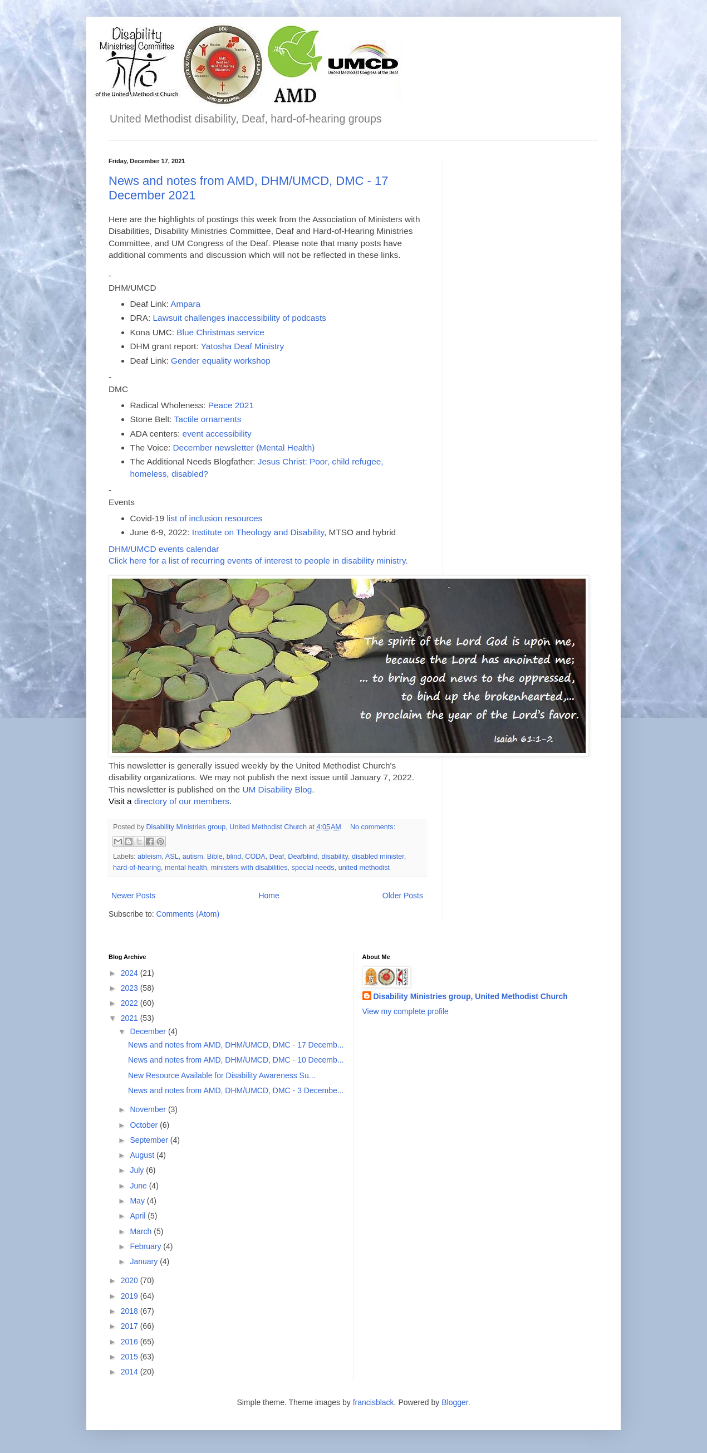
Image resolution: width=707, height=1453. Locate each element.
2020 (130, 1280)
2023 (130, 988)
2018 (130, 1311)
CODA (255, 856)
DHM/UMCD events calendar (164, 549)
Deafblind (302, 856)
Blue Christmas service (220, 332)
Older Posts (402, 895)
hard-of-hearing (137, 868)
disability (335, 856)
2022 (130, 1003)
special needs (313, 868)
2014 (130, 1371)
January (145, 1261)
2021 (130, 1018)
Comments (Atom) (188, 913)
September (150, 1140)
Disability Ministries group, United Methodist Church (471, 996)
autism (193, 856)
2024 (130, 972)
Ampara (185, 304)
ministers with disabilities (249, 868)
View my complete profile (405, 1011)
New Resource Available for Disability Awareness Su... (221, 1075)
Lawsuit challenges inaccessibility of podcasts (239, 317)
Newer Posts (133, 895)
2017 (130, 1326)
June (139, 1185)
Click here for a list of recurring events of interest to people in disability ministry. (258, 560)
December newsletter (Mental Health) (244, 447)
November (149, 1109)
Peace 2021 (231, 405)
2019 (130, 1295)
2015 (130, 1356)
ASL (172, 856)
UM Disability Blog (277, 789)
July (138, 1170)
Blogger (454, 1402)
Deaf (276, 856)
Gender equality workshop (221, 360)
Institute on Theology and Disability (256, 532)
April (139, 1215)
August (143, 1155)
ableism (149, 856)
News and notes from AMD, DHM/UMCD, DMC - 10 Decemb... (235, 1059)
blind (234, 856)
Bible (215, 856)
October (145, 1125)
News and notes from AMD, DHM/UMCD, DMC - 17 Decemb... (235, 1044)
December (149, 1031)
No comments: (372, 827)
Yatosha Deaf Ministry (242, 346)
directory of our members (181, 801)
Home (268, 895)
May (138, 1200)
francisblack (373, 1402)
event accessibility (217, 433)
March (142, 1231)
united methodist (364, 868)
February (146, 1246)
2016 (130, 1341)
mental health (186, 868)
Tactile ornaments (208, 419)
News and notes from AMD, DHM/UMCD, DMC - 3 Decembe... (235, 1090)
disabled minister (378, 856)
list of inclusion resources (214, 518)
